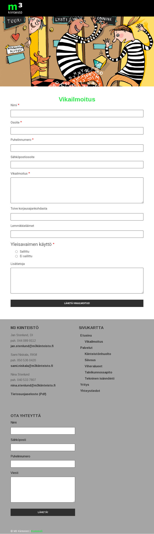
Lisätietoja (18, 264)
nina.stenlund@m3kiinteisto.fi (33, 385)
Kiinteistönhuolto (99, 354)
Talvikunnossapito (100, 372)
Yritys (86, 384)
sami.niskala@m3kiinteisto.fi (32, 365)
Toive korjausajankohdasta (29, 208)
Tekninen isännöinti (101, 378)
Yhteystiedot (91, 390)
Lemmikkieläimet (22, 226)
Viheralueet (95, 366)
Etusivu (87, 335)
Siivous (92, 360)
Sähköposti (18, 439)
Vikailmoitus (19, 173)
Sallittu (24, 251)
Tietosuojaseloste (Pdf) (28, 394)
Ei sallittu (26, 256)
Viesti (14, 472)
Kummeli (37, 531)
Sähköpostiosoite (22, 157)
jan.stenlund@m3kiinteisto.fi (32, 346)
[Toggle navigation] (141, 8)
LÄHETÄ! (43, 512)
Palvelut (88, 347)
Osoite (15, 122)
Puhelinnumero (21, 140)
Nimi (14, 105)
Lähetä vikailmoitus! (77, 303)
